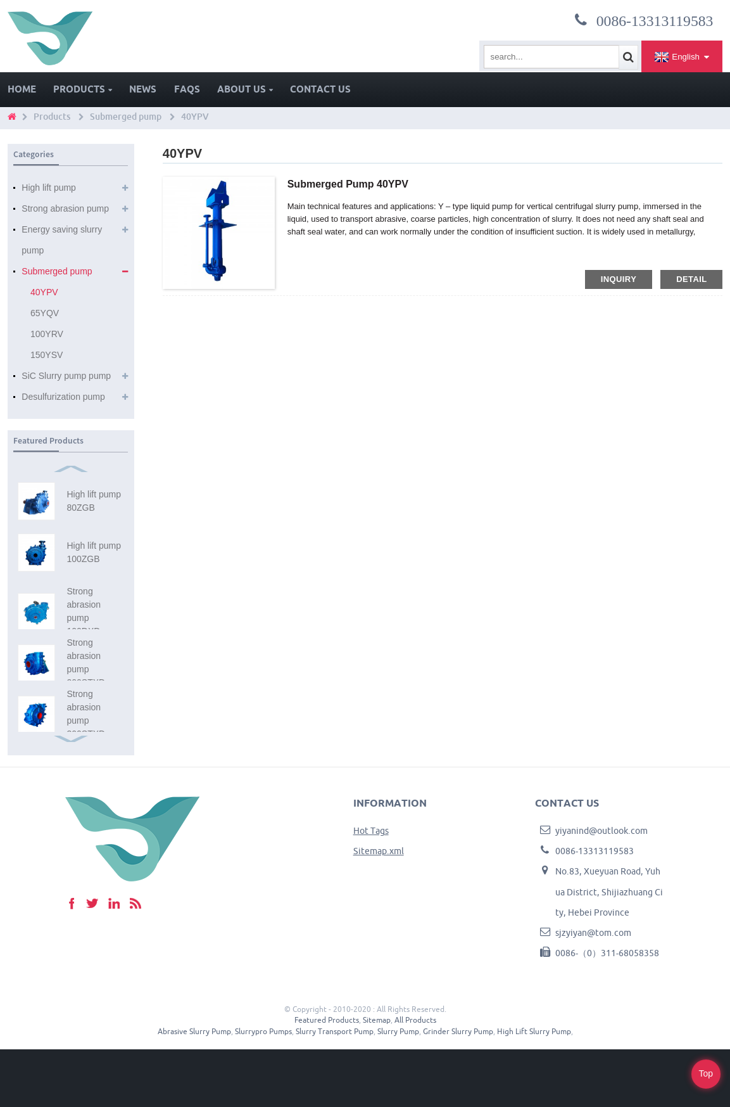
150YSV (46, 355)
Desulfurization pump (63, 397)
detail (691, 279)
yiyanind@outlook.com (601, 831)
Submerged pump (125, 117)
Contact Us (320, 89)
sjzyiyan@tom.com (593, 933)
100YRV (46, 334)
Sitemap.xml (378, 851)
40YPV (195, 117)
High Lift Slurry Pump (534, 1031)
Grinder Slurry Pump (458, 1031)
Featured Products (326, 1020)
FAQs (187, 89)
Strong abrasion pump (65, 208)
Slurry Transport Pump (335, 1031)
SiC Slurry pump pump (66, 376)
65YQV (44, 313)
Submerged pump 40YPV (347, 184)
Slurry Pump (398, 1031)
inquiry (618, 279)
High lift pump (49, 187)
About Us (245, 89)
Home (22, 89)
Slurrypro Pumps (263, 1031)
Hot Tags (371, 831)
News (142, 89)
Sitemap (377, 1020)
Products (82, 89)
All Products (415, 1020)
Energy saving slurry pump (62, 239)
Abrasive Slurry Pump (194, 1031)
